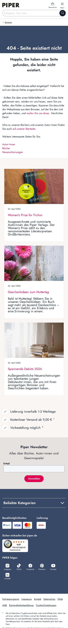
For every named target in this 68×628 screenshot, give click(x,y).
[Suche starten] (62, 13)
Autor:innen (8, 144)
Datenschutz (49, 599)
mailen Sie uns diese (37, 113)
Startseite (8, 22)
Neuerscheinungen (12, 152)
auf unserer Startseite (24, 129)
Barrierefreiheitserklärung (21, 605)
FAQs (60, 599)
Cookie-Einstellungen (46, 605)
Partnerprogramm (10, 599)
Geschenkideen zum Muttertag (28, 292)
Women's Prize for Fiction (25, 215)
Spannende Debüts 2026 (25, 369)
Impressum (26, 599)
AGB (4, 605)
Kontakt (37, 599)
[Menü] (26, 541)
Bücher (6, 148)
